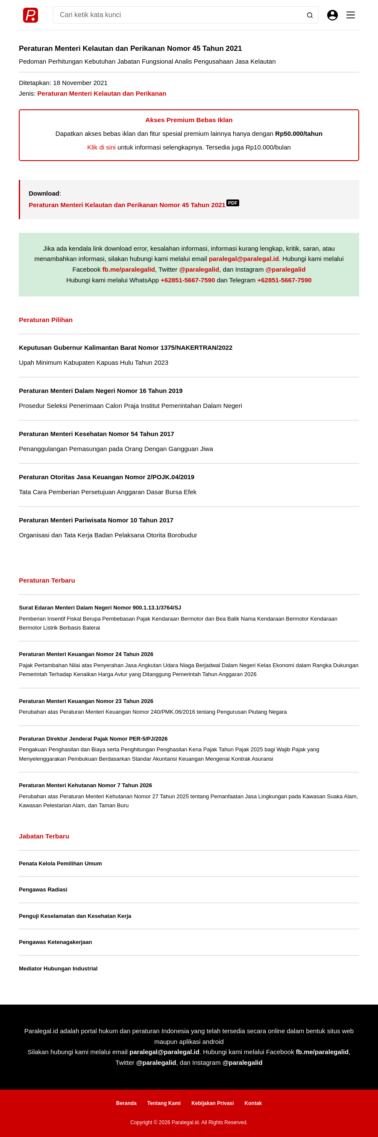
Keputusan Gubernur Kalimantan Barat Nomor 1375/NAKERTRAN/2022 (125, 347)
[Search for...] (177, 14)
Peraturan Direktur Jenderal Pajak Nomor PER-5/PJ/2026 (93, 739)
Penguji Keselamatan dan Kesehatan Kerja (75, 916)
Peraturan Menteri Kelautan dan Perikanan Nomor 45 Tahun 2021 (134, 204)
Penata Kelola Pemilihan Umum (60, 863)
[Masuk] (332, 15)
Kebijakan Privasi (212, 1103)
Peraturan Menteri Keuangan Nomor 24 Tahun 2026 (86, 654)
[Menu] (350, 15)
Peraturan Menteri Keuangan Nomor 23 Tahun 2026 (86, 701)
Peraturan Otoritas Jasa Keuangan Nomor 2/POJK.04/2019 (106, 477)
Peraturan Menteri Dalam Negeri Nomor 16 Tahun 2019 (100, 390)
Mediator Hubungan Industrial (58, 968)
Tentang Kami (164, 1103)
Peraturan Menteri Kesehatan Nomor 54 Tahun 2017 (96, 434)
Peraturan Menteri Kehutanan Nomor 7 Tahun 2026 (85, 785)
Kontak (253, 1103)
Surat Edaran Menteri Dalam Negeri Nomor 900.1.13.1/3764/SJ (100, 607)
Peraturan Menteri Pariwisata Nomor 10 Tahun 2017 (96, 520)
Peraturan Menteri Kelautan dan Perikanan (102, 93)
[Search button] (310, 14)
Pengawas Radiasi (43, 889)
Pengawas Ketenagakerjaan (55, 942)
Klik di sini (101, 147)
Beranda (126, 1103)
